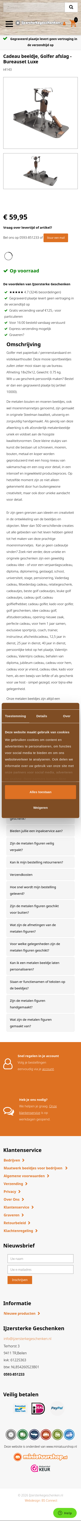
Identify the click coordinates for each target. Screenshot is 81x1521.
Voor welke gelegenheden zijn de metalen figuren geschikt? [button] (35, 947)
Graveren (11, 1215)
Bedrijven (12, 1160)
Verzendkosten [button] (21, 874)
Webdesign (32, 1500)
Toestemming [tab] (15, 716)
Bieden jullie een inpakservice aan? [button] (36, 831)
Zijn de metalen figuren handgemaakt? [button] (27, 1003)
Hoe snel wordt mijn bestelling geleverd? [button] (33, 890)
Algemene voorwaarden (24, 1175)
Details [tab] (41, 716)
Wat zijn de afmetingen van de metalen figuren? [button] (33, 928)
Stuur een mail (56, 238)
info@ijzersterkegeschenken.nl (27, 1338)
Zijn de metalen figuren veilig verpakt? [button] (32, 846)
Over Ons (12, 1199)
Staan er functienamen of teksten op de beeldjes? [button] (37, 984)
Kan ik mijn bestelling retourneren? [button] (36, 862)
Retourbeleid (15, 1222)
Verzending (13, 1183)
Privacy (10, 1191)
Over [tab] (67, 716)
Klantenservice (16, 1207)
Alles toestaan (40, 792)
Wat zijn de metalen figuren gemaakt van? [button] (31, 1022)
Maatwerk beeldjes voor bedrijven (33, 1168)
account (48, 1069)
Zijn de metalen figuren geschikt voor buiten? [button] (34, 909)
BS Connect (49, 1500)
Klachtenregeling (18, 1230)
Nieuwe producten (20, 1313)
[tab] (40, 830)
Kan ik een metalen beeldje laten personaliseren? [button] (34, 965)
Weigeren (40, 807)
